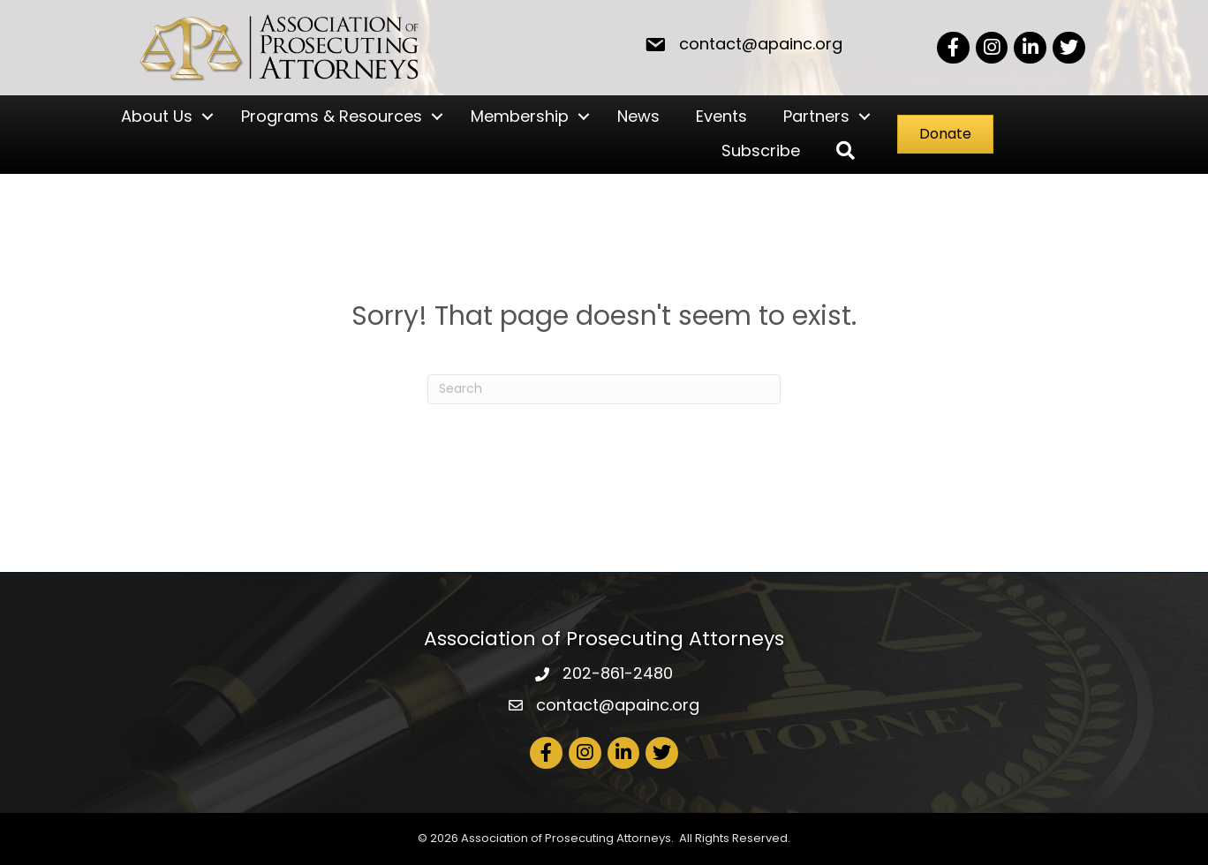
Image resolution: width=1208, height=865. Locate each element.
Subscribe (760, 150)
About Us (157, 116)
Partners (816, 116)
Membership (520, 116)
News (638, 116)
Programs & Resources (331, 116)
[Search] (604, 389)
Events (721, 116)
